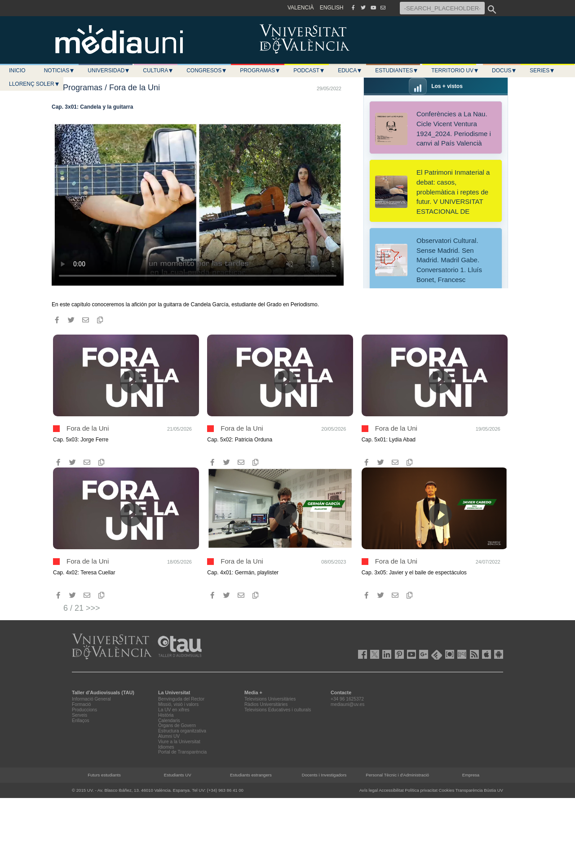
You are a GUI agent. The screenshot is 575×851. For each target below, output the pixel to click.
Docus (504, 70)
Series (542, 70)
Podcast (309, 70)
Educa (350, 70)
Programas (260, 70)
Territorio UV (455, 70)
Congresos (206, 70)
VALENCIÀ (301, 7)
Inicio (17, 70)
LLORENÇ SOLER (34, 84)
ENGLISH (332, 7)
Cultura (158, 70)
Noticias (59, 70)
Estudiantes (396, 70)
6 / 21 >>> (81, 608)
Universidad (109, 70)
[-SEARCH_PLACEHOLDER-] (442, 8)
